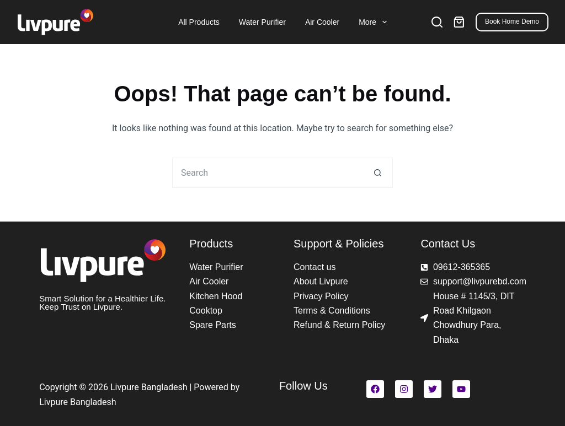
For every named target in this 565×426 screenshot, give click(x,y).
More (374, 22)
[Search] (437, 22)
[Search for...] (267, 173)
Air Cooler (322, 22)
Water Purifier (262, 22)
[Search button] (378, 173)
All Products (199, 22)
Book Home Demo (512, 21)
